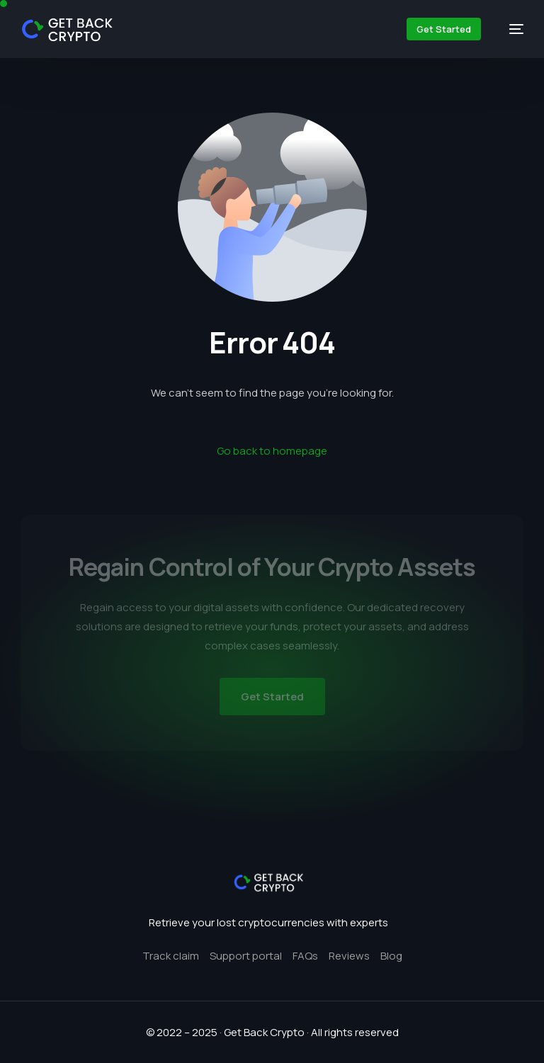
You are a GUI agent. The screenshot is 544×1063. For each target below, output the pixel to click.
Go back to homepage (272, 450)
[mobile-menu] (509, 29)
